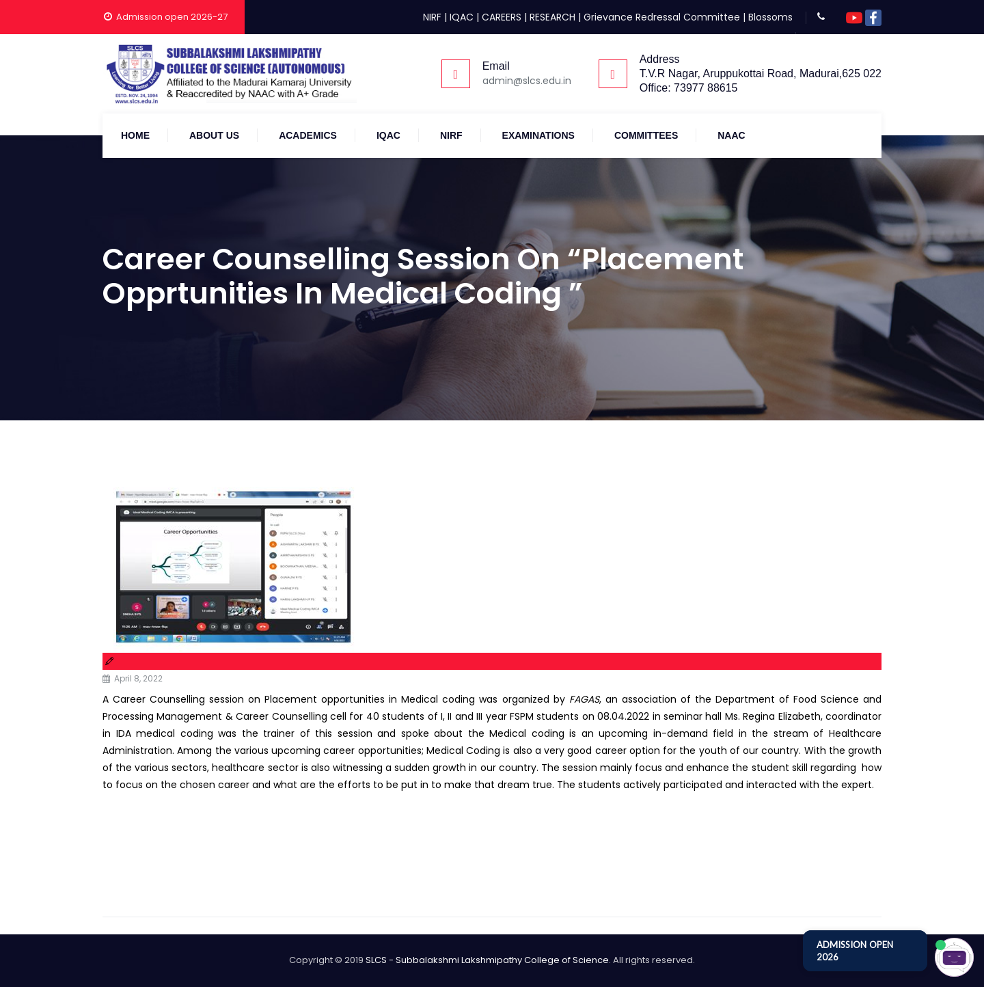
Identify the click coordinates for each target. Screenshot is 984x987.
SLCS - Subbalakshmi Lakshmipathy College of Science (487, 960)
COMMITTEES (646, 135)
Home (135, 135)
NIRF (432, 17)
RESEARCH (552, 17)
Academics (308, 135)
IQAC (462, 17)
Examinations (538, 135)
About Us (214, 135)
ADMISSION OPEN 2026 (855, 950)
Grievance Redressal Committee (662, 17)
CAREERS (501, 17)
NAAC (731, 135)
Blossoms (770, 17)
